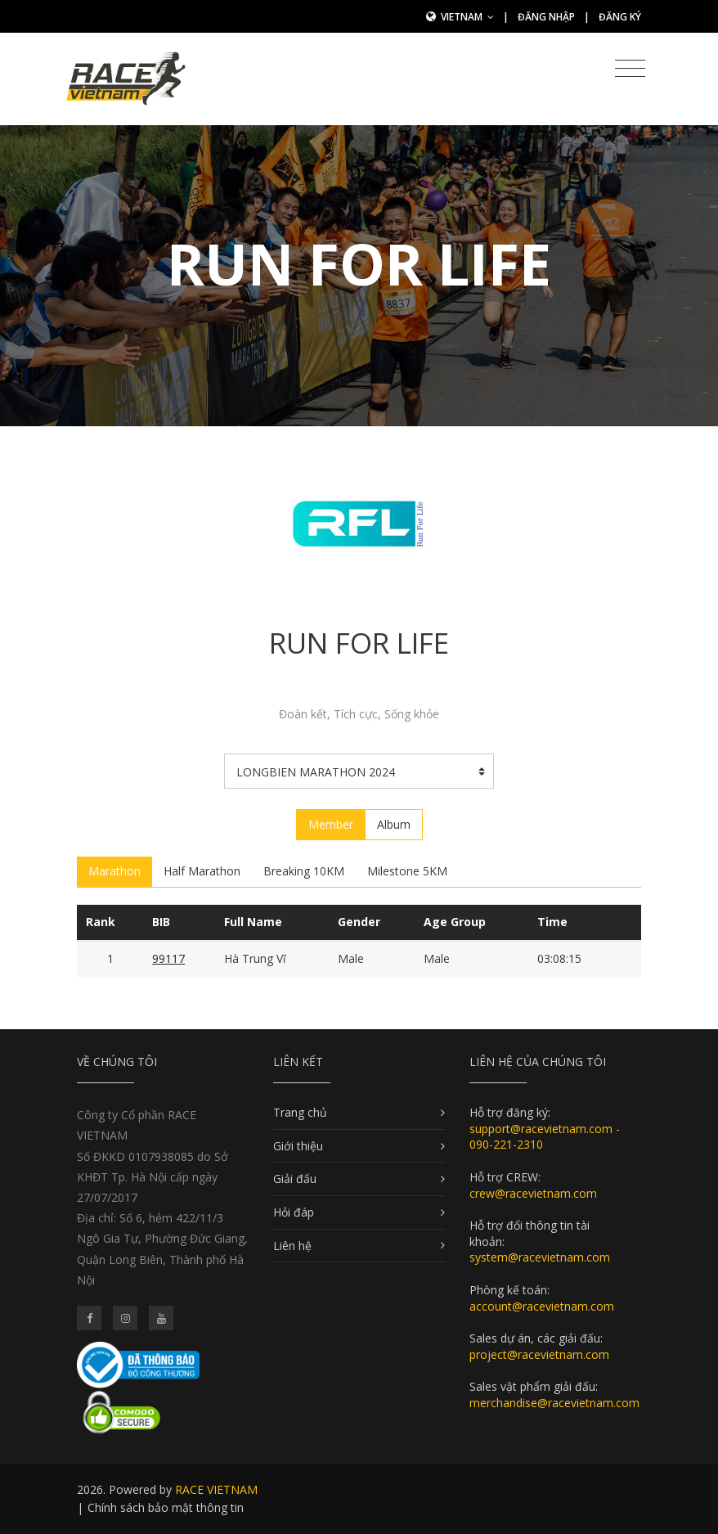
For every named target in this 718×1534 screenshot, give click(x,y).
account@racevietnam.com (541, 1306)
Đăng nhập (546, 17)
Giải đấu (294, 1178)
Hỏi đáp (293, 1212)
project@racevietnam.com (539, 1354)
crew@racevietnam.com (533, 1193)
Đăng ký (620, 17)
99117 (168, 958)
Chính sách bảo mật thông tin (166, 1507)
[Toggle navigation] (630, 68)
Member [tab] (330, 824)
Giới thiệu (298, 1146)
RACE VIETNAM (216, 1489)
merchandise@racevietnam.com (554, 1402)
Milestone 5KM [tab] (407, 871)
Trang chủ (300, 1112)
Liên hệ (292, 1245)
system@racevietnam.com (539, 1257)
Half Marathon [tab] (202, 871)
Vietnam (467, 17)
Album (394, 824)
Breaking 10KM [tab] (303, 871)
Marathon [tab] (114, 871)
